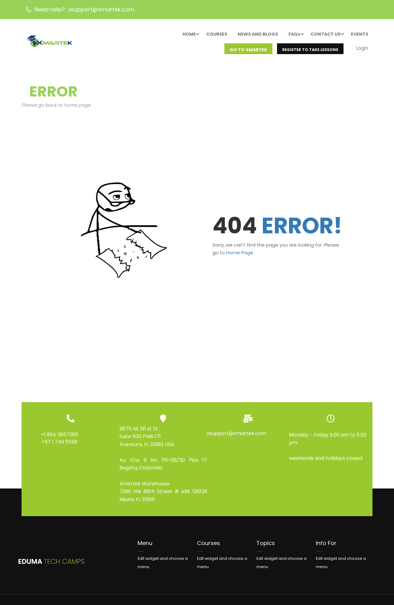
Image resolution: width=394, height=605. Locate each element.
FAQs (294, 35)
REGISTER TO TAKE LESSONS (310, 50)
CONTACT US (325, 35)
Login (362, 48)
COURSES (216, 35)
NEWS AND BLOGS (257, 35)
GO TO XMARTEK (248, 50)
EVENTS (359, 35)
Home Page (239, 259)
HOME (188, 35)
